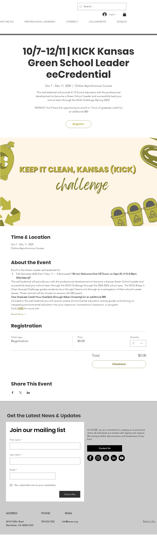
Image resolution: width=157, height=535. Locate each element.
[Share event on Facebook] (12, 392)
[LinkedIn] (114, 458)
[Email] (31, 476)
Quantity (134, 337)
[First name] (44, 446)
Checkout (119, 364)
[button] (124, 14)
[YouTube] (122, 458)
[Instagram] (98, 458)
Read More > (18, 314)
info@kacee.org (70, 521)
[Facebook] (90, 458)
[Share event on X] (20, 392)
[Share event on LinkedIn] (28, 392)
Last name (16, 454)
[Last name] (44, 461)
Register (78, 124)
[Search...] (101, 6)
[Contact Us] (104, 448)
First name (16, 440)
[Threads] (106, 458)
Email (13, 469)
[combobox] (138, 343)
